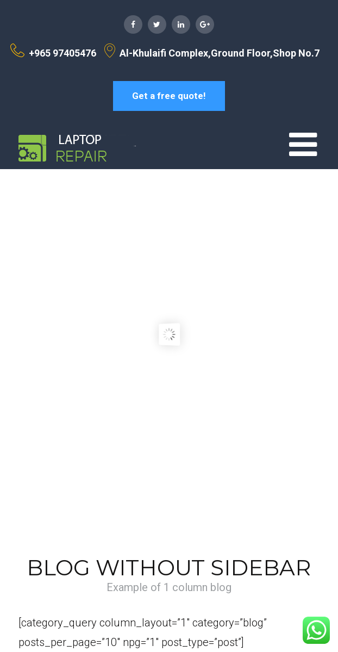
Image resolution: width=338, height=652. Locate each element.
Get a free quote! (169, 95)
